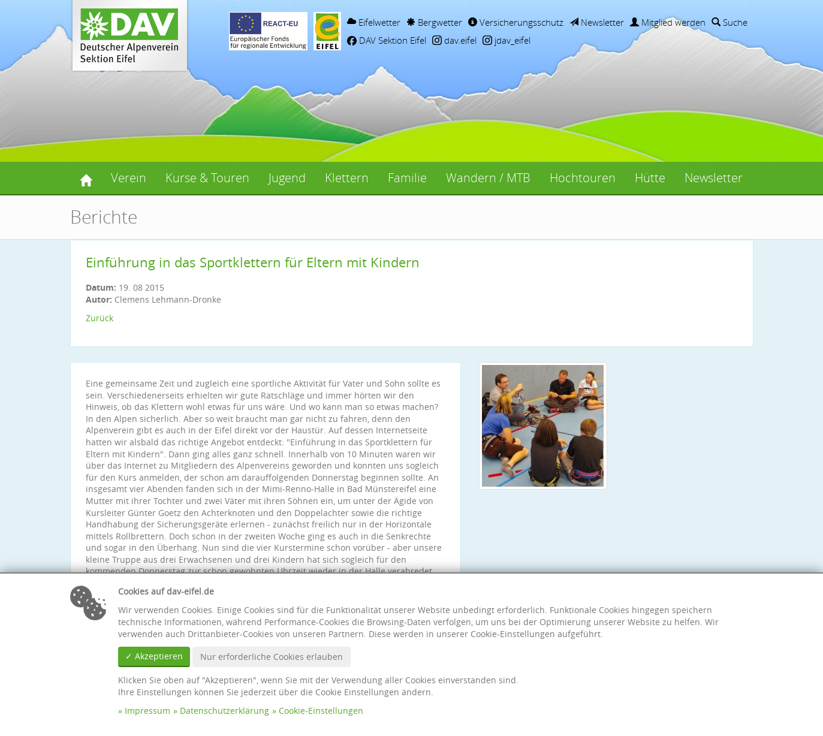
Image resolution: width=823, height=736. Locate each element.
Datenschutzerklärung (224, 710)
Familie (407, 178)
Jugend (287, 178)
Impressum (147, 710)
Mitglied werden (668, 22)
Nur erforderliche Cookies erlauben (271, 656)
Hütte (650, 178)
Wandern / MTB (488, 178)
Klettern (347, 178)
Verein (128, 178)
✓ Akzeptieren (154, 656)
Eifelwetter (373, 22)
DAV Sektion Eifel (386, 40)
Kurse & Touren (207, 178)
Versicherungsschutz (515, 22)
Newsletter (596, 22)
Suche (729, 22)
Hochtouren (583, 178)
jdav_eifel (506, 40)
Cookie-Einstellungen (321, 710)
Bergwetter (434, 22)
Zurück (99, 318)
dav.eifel (454, 40)
